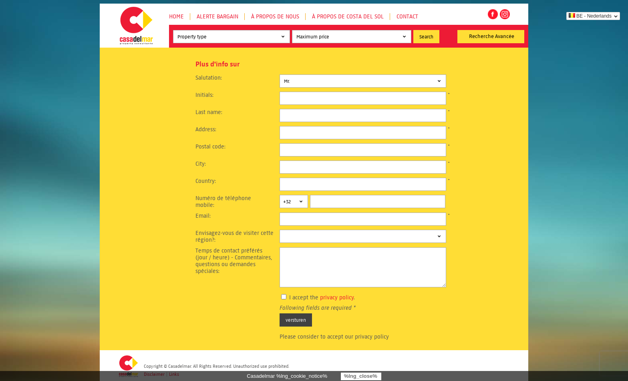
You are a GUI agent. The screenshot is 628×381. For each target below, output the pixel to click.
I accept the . (322, 297)
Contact (407, 16)
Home (176, 16)
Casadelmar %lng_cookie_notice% (287, 376)
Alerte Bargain (217, 16)
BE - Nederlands (590, 16)
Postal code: (210, 146)
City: (200, 163)
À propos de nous (275, 16)
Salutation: (208, 77)
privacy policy (337, 297)
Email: (203, 216)
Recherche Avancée (491, 36)
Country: (205, 181)
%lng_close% (360, 376)
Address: (205, 129)
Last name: (208, 112)
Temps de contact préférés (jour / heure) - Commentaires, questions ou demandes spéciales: (233, 261)
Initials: (204, 95)
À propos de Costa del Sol (348, 16)
